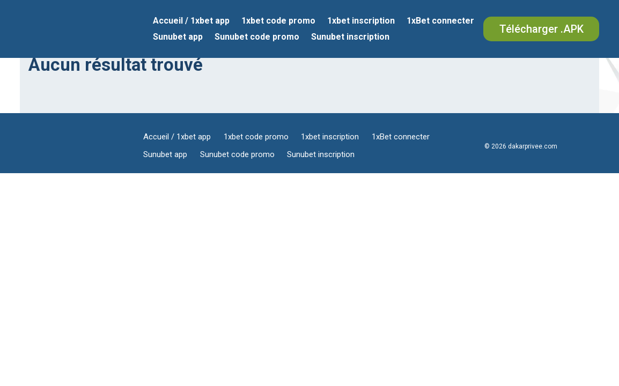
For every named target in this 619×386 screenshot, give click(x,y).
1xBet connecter (440, 21)
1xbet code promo (278, 21)
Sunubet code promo (257, 37)
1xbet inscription (361, 21)
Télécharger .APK (541, 29)
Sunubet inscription (350, 37)
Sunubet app (178, 37)
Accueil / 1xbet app (191, 21)
